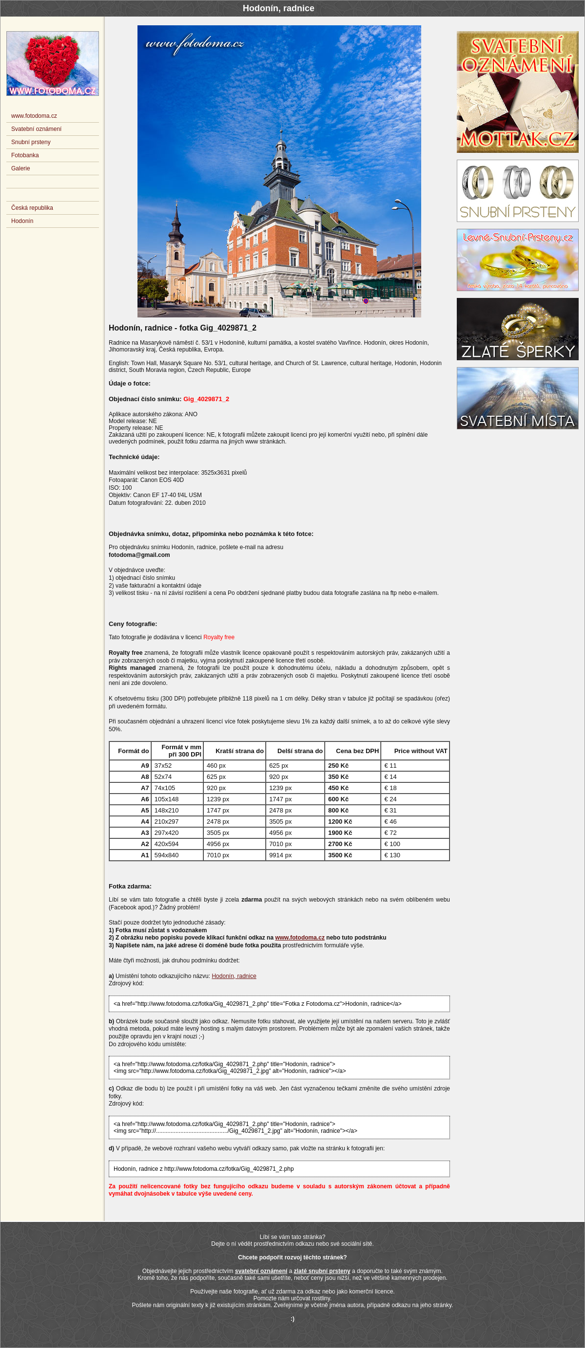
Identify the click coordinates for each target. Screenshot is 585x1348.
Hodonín (22, 221)
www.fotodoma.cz (300, 937)
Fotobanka (25, 155)
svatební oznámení (261, 1271)
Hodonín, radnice (234, 976)
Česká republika (32, 207)
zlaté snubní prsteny (322, 1271)
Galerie (20, 168)
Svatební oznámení (36, 129)
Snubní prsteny (31, 142)
